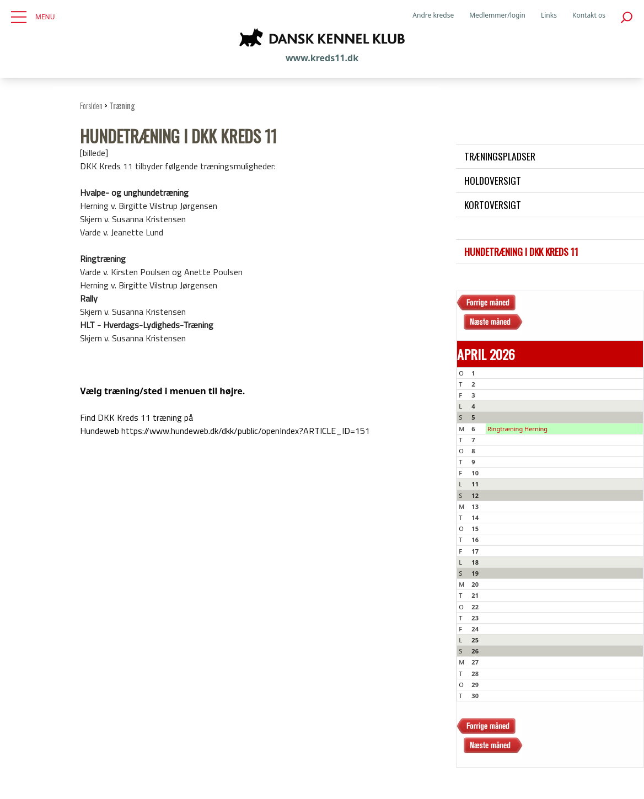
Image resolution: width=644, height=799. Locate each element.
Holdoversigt (492, 180)
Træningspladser (499, 156)
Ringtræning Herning (517, 429)
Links (549, 15)
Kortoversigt (492, 204)
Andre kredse (433, 15)
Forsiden (91, 105)
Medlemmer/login (497, 15)
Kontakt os (588, 15)
